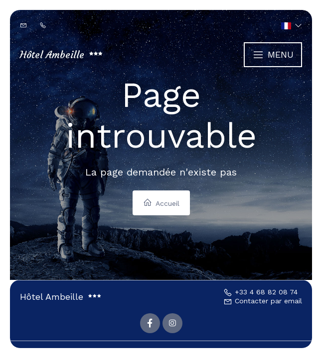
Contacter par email (262, 301)
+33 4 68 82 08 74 (260, 292)
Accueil (161, 202)
